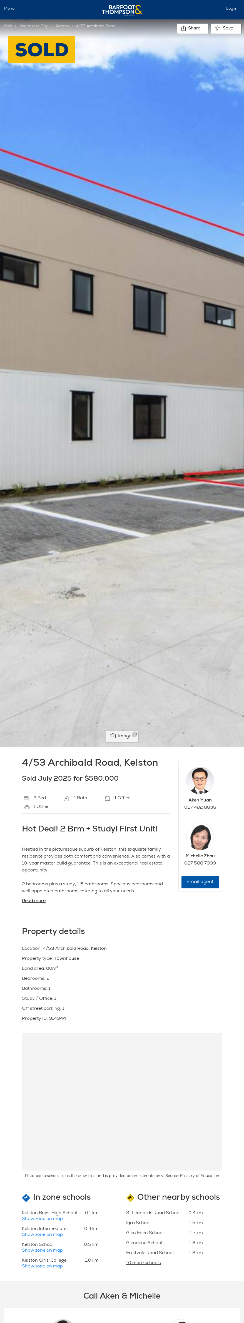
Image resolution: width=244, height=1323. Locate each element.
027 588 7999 (200, 863)
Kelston (62, 26)
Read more (34, 901)
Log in (232, 9)
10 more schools (143, 1263)
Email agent (200, 882)
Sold (8, 26)
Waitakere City (34, 26)
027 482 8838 (200, 808)
